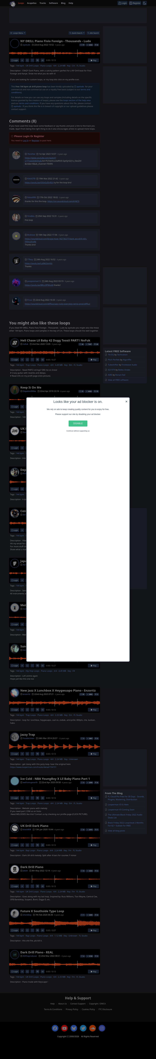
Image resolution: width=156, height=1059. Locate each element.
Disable (78, 423)
